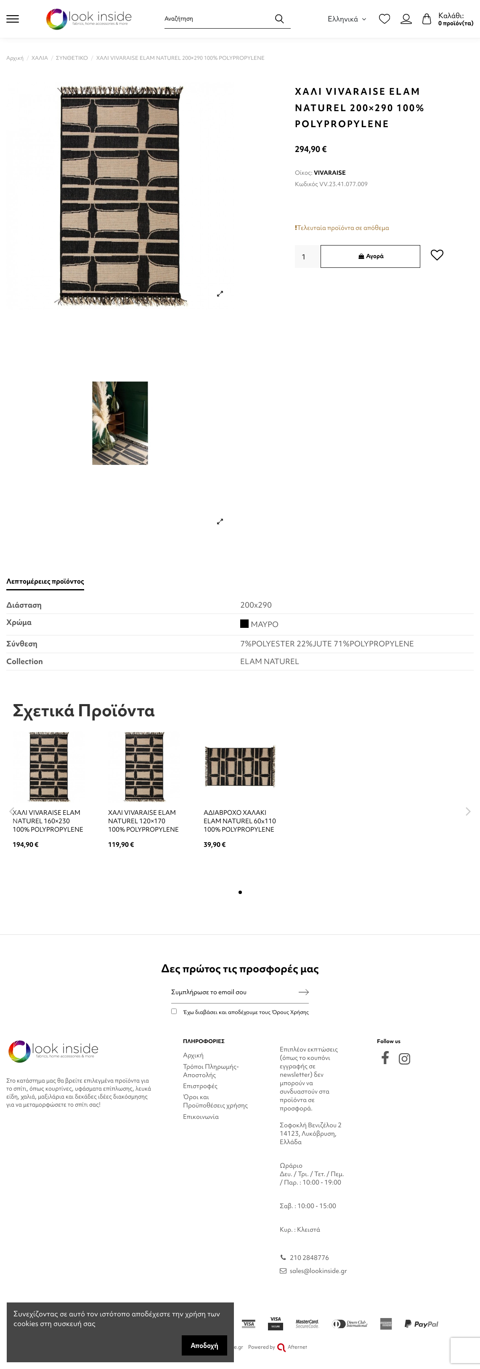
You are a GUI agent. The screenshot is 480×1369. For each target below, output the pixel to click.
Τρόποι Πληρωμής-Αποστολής (211, 1070)
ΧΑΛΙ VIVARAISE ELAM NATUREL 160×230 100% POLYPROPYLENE (48, 821)
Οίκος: (304, 172)
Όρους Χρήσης (290, 1012)
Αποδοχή (204, 1345)
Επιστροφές (200, 1086)
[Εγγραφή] (304, 992)
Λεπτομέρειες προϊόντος (45, 581)
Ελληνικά (348, 19)
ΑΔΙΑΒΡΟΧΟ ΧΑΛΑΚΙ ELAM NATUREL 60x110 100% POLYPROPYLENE (240, 821)
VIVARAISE (330, 172)
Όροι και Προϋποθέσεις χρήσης (215, 1101)
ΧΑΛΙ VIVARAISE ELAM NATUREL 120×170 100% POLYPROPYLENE (143, 821)
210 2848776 (309, 1258)
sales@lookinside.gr (318, 1271)
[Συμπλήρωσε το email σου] (235, 992)
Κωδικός (306, 184)
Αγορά (371, 256)
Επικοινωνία (201, 1117)
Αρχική (193, 1055)
